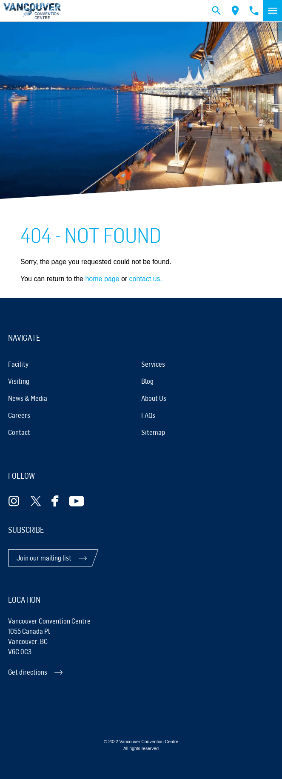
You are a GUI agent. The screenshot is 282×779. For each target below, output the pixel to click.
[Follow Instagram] (14, 501)
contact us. (145, 278)
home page (102, 278)
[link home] (32, 11)
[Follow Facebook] (55, 501)
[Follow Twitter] (35, 501)
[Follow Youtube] (76, 501)
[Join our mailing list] (51, 557)
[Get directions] (141, 672)
